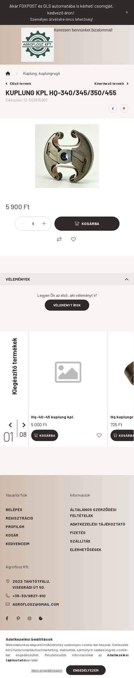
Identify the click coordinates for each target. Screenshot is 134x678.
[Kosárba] (87, 224)
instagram (29, 618)
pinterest (18, 618)
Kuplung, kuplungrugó (41, 73)
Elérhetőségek (85, 549)
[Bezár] (127, 12)
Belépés (14, 509)
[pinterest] (124, 108)
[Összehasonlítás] (59, 239)
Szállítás (80, 541)
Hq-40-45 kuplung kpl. (52, 416)
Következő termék (111, 83)
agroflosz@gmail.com (35, 604)
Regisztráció (19, 518)
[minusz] (22, 223)
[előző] (11, 425)
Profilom (15, 526)
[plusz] (44, 223)
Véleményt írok (67, 305)
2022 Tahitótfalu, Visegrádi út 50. (31, 584)
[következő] (22, 425)
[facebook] (113, 108)
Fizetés (78, 532)
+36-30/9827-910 (29, 595)
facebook (6, 618)
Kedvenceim (17, 543)
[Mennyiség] (33, 223)
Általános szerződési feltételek (93, 512)
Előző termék (18, 83)
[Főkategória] (8, 73)
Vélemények (18, 279)
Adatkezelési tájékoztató (97, 524)
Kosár (12, 535)
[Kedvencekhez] (73, 239)
